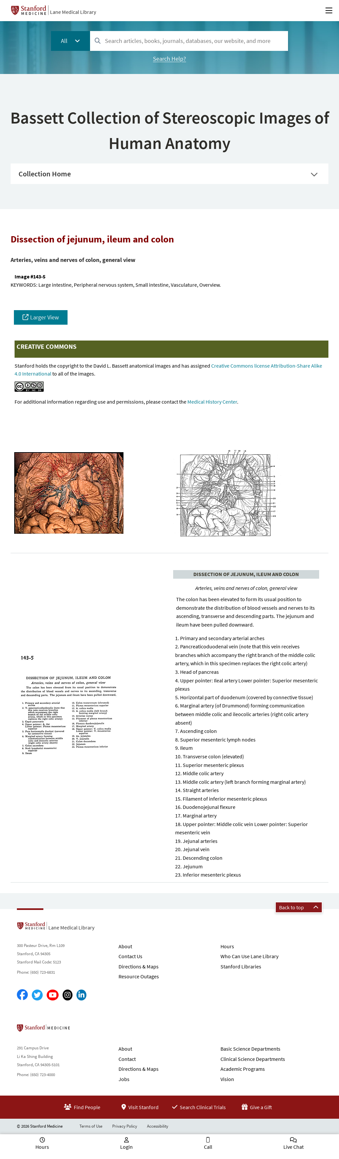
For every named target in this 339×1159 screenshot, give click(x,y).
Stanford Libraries (240, 966)
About (125, 946)
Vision (227, 1079)
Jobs (124, 1079)
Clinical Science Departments (252, 1059)
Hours (227, 946)
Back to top (298, 907)
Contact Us (130, 956)
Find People (82, 1107)
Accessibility (157, 1126)
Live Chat (293, 1146)
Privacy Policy (124, 1126)
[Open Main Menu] (329, 10)
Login (126, 1146)
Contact (127, 1059)
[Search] (98, 41)
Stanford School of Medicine (81, 1030)
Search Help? (169, 58)
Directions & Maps (139, 966)
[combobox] (189, 41)
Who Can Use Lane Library (249, 956)
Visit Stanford (140, 1107)
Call (208, 1146)
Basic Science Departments (250, 1048)
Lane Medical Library (73, 12)
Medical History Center (212, 401)
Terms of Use (90, 1126)
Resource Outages (139, 976)
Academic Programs (242, 1069)
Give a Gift (257, 1107)
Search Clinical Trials (199, 1107)
